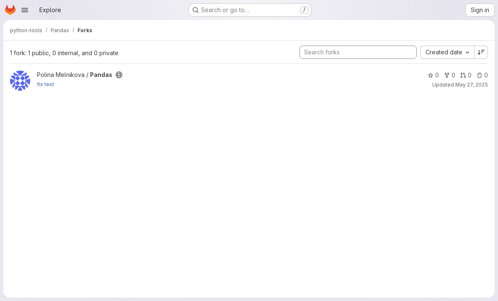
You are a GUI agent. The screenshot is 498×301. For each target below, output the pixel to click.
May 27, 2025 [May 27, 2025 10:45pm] (471, 85)
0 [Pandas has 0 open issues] (482, 75)
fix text (45, 84)
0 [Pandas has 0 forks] (449, 75)
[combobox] (447, 52)
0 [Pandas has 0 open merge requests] (466, 75)
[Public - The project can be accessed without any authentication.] (119, 74)
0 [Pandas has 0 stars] (433, 75)
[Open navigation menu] (24, 10)
